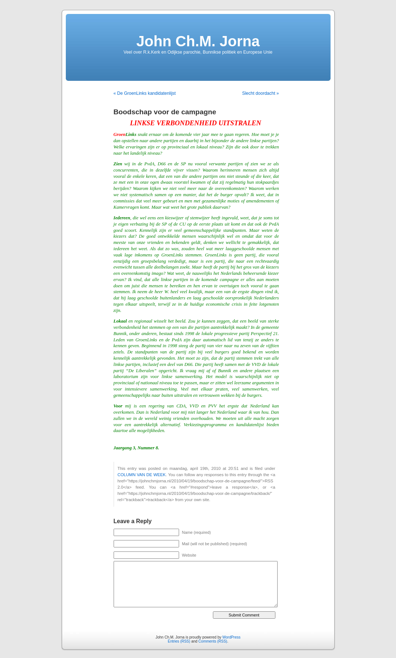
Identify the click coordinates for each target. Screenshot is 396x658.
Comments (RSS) (213, 641)
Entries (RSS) (179, 641)
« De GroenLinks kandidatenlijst (145, 93)
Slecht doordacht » (260, 93)
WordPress (231, 637)
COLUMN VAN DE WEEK (142, 474)
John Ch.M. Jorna (198, 41)
